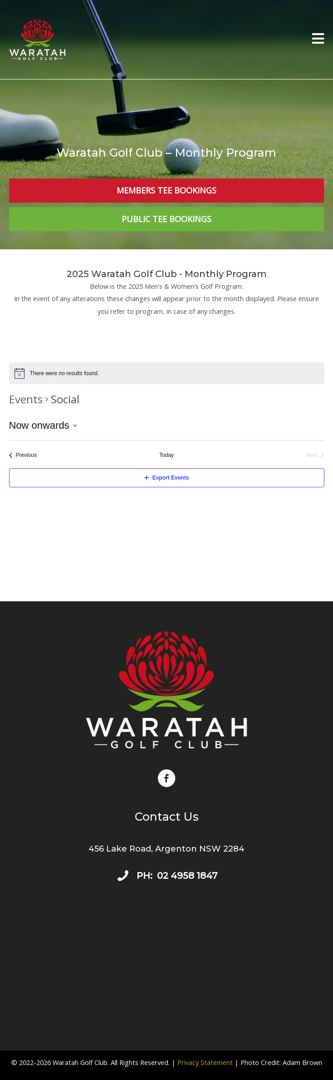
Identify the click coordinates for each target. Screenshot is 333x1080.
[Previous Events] (23, 455)
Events (26, 398)
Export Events (166, 478)
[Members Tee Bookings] (166, 190)
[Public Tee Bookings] (166, 219)
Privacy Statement (205, 1062)
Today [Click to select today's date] (166, 455)
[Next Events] (315, 455)
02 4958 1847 (187, 875)
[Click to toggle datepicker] (43, 425)
